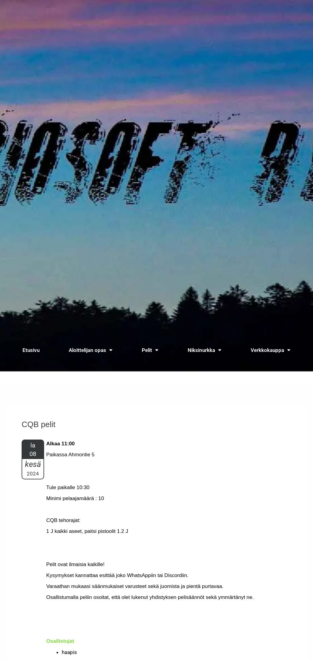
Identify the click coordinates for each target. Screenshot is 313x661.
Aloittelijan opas (91, 350)
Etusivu (31, 350)
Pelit (150, 350)
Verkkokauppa (270, 350)
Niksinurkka (204, 350)
